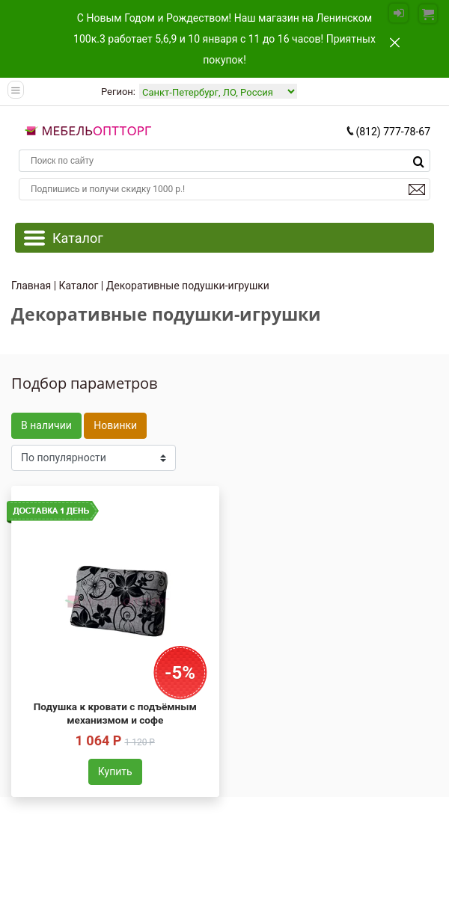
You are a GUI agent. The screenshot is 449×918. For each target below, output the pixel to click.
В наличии (46, 425)
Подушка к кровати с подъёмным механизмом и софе (115, 713)
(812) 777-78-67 (387, 132)
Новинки (115, 425)
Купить (115, 771)
